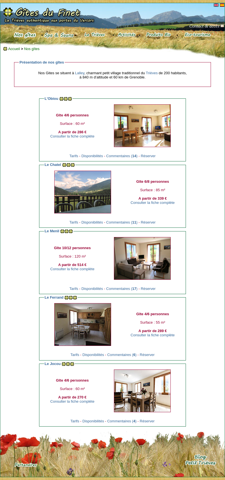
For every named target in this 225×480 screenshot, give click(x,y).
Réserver (148, 156)
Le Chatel (53, 165)
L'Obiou (51, 98)
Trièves (152, 73)
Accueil (11, 49)
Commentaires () (122, 156)
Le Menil (52, 231)
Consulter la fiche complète (72, 136)
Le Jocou (53, 364)
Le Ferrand (54, 297)
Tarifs (73, 156)
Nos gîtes (32, 49)
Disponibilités (92, 156)
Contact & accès (206, 26)
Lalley (79, 73)
